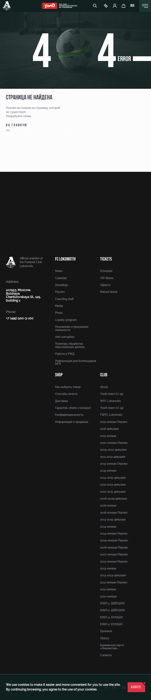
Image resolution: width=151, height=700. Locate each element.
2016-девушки (109, 428)
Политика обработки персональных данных (70, 345)
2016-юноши (108, 505)
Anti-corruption (64, 336)
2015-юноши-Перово (113, 463)
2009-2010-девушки (113, 449)
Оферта (105, 285)
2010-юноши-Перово (114, 442)
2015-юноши (108, 470)
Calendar (61, 278)
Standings (61, 285)
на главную (16, 125)
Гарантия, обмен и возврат (73, 407)
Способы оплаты (66, 393)
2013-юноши (108, 568)
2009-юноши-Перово (114, 540)
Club (103, 375)
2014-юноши (108, 526)
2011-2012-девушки (112, 456)
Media (59, 305)
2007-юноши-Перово (114, 554)
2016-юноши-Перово (113, 512)
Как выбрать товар (68, 387)
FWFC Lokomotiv (111, 414)
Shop (59, 375)
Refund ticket (108, 291)
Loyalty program (66, 319)
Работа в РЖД (65, 353)
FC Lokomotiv (65, 259)
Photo (59, 312)
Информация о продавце (71, 421)
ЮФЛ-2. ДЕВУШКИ (112, 610)
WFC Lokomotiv (110, 401)
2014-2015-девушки (113, 477)
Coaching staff (64, 299)
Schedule (106, 271)
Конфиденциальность (69, 414)
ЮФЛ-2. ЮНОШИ (111, 624)
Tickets (106, 259)
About (104, 387)
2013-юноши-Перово (113, 561)
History (104, 638)
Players (60, 291)
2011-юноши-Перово (113, 582)
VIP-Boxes (106, 278)
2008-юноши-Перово (114, 547)
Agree (136, 687)
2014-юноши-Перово (113, 533)
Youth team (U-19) (111, 393)
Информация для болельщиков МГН (75, 362)
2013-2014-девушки (113, 575)
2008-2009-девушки (113, 498)
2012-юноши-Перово (113, 421)
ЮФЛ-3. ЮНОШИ (111, 617)
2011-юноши (108, 589)
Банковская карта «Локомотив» (112, 647)
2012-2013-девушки (112, 484)
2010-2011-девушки (112, 491)
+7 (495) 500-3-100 (19, 318)
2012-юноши (108, 435)
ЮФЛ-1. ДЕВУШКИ (112, 603)
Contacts (106, 655)
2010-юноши (108, 596)
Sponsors (106, 631)
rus (132, 6)
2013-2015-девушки (113, 519)
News (59, 271)
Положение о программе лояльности (71, 328)
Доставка (61, 401)
